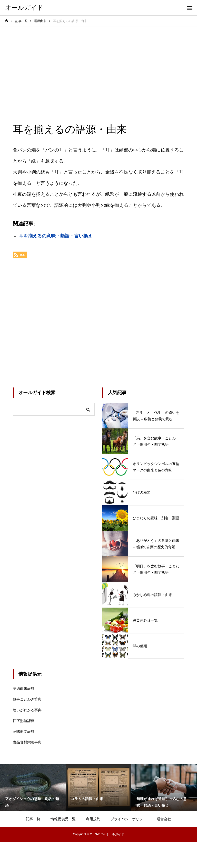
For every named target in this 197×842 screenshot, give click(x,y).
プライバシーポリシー (128, 819)
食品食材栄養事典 (27, 742)
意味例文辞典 (23, 731)
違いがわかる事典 (27, 710)
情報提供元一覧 (63, 819)
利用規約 (93, 819)
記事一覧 (33, 819)
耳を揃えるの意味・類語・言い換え (56, 236)
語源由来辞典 (23, 688)
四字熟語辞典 (23, 721)
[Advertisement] (98, 65)
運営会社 (164, 819)
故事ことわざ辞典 (27, 699)
